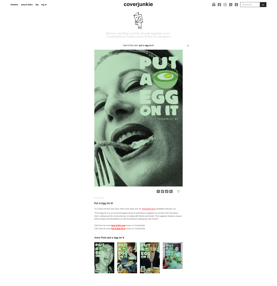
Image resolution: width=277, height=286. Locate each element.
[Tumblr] (236, 4)
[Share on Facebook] (167, 191)
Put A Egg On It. (149, 209)
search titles (27, 5)
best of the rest (130, 45)
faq (37, 5)
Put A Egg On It (146, 45)
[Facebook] (219, 4)
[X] (230, 4)
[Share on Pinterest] (162, 191)
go (263, 5)
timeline (14, 5)
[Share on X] (158, 191)
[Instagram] (225, 4)
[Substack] (214, 4)
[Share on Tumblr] (171, 191)
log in (44, 5)
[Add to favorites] (178, 191)
